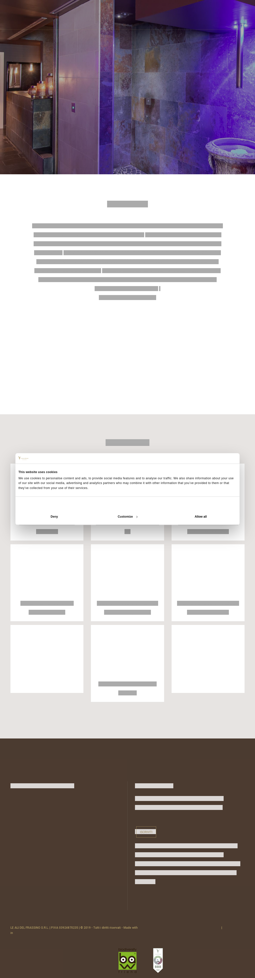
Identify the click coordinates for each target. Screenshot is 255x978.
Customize (128, 516)
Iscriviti (146, 832)
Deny (54, 516)
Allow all (201, 516)
